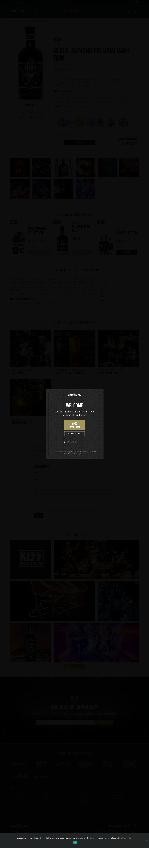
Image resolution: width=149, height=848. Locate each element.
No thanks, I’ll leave (74, 433)
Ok (75, 843)
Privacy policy (127, 838)
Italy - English (70, 442)
